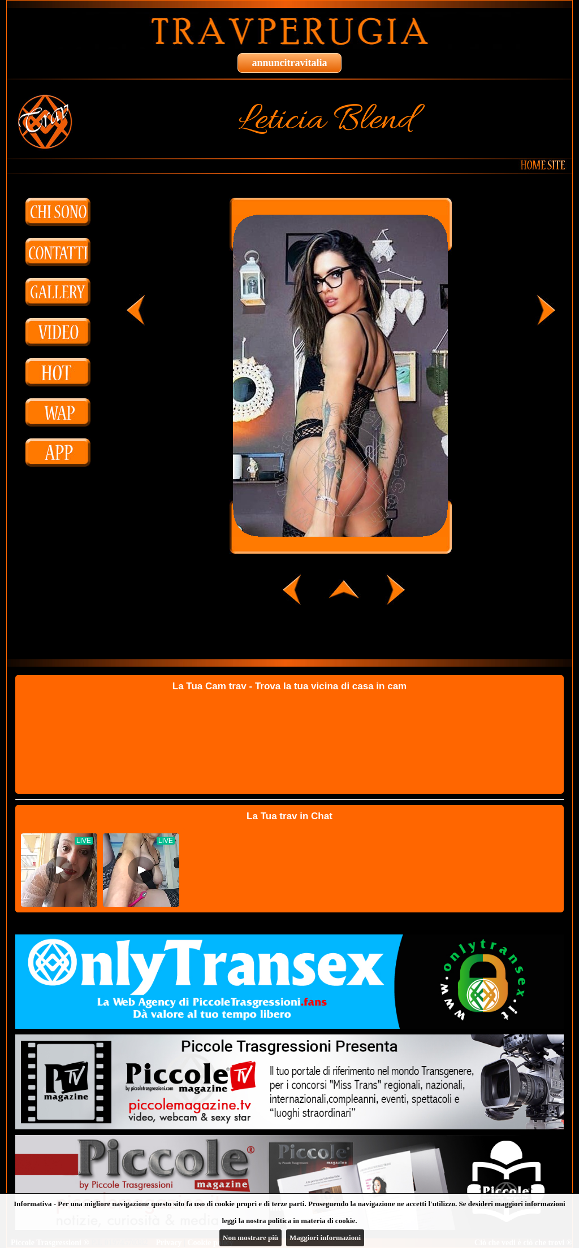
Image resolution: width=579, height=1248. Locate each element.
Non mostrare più (250, 1237)
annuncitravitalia (289, 62)
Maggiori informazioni (325, 1237)
